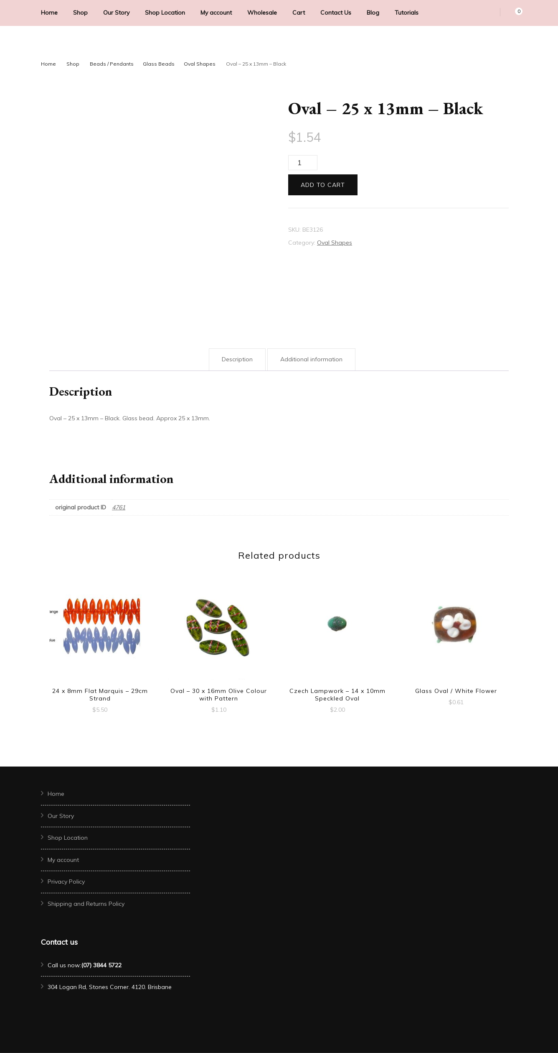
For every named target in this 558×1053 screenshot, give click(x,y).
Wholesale (262, 12)
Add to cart (323, 185)
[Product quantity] (302, 162)
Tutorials (406, 12)
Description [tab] (237, 359)
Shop (80, 12)
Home (49, 12)
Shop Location (165, 12)
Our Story (116, 12)
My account (216, 12)
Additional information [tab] (311, 359)
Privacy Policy (66, 881)
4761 (118, 507)
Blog (373, 12)
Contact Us (335, 12)
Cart (298, 12)
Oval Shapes (334, 242)
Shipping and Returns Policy (86, 903)
